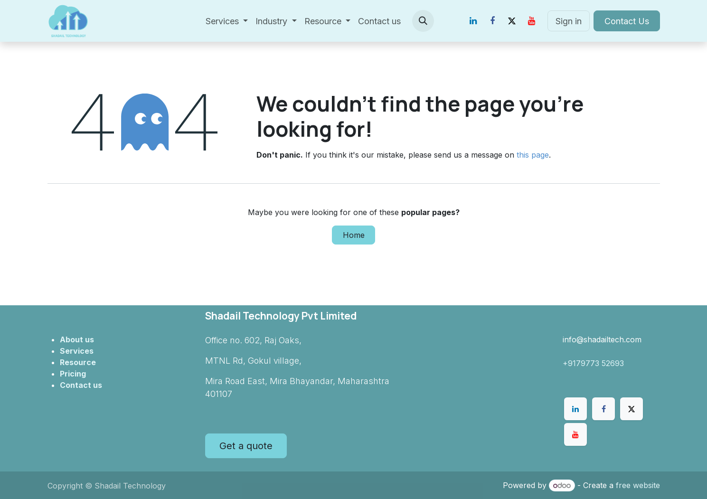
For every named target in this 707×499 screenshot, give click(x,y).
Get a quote (246, 446)
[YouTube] (531, 20)
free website (638, 485)
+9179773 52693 (593, 363)
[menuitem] (227, 21)
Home (354, 235)
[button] (423, 21)
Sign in (569, 21)
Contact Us (626, 21)
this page (533, 155)
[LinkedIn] (472, 20)
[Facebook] (492, 20)
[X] (511, 20)
